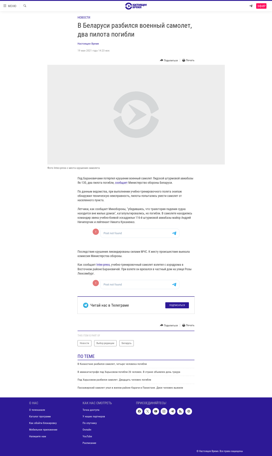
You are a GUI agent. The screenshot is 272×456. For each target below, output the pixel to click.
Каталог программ (40, 416)
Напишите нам (37, 436)
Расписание (89, 443)
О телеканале (37, 409)
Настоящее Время (88, 43)
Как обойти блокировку (43, 423)
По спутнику (90, 423)
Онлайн (87, 429)
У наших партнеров (94, 416)
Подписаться (177, 305)
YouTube (87, 436)
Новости (84, 17)
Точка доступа (91, 409)
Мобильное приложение (43, 429)
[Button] (169, 60)
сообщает (121, 182)
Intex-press (103, 264)
